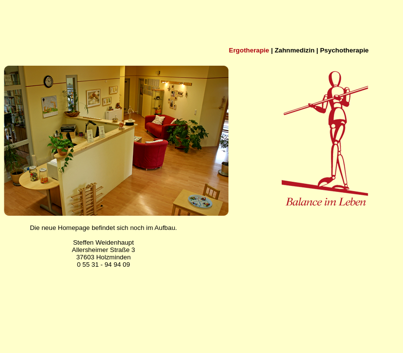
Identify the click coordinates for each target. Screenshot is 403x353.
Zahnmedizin (294, 50)
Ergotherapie (249, 50)
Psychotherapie (344, 50)
